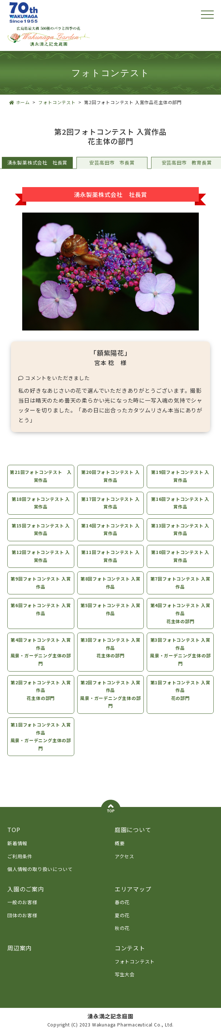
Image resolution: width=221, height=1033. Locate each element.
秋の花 (122, 928)
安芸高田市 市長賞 (111, 162)
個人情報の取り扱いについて (39, 869)
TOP (13, 829)
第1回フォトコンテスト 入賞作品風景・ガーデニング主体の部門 (40, 736)
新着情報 (17, 843)
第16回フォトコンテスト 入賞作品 (180, 503)
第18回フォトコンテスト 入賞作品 (40, 503)
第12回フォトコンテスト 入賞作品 (40, 556)
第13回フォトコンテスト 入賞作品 (180, 529)
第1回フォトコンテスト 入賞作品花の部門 (181, 690)
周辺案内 (19, 947)
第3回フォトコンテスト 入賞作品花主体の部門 (110, 647)
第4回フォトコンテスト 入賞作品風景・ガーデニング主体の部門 (40, 651)
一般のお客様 (22, 902)
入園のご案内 (25, 888)
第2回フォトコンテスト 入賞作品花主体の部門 (40, 690)
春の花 (122, 902)
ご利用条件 (19, 856)
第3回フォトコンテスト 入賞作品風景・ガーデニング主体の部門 (180, 651)
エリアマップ (133, 888)
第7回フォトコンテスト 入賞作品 (181, 582)
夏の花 (122, 915)
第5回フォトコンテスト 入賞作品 (110, 609)
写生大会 (125, 974)
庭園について (133, 829)
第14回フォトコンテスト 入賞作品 (110, 529)
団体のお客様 (22, 915)
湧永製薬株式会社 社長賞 (37, 162)
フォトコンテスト (135, 961)
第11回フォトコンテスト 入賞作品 (110, 556)
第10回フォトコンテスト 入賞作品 (180, 556)
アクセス (124, 856)
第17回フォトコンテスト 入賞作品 (110, 503)
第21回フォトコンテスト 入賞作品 (40, 476)
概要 (120, 843)
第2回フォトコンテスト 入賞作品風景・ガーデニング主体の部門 (110, 694)
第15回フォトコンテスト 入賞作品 (40, 529)
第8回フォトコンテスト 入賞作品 (110, 582)
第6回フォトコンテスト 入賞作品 (40, 609)
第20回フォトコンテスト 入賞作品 (110, 476)
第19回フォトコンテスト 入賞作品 (180, 476)
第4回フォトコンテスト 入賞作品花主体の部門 (181, 613)
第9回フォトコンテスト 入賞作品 (40, 582)
